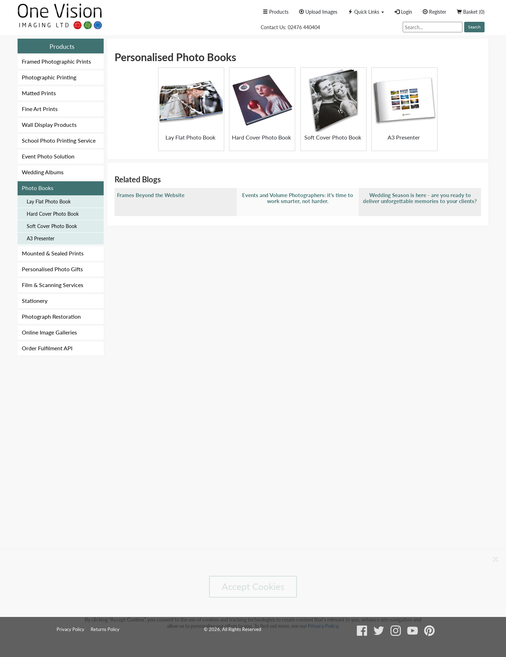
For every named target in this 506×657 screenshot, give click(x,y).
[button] (366, 12)
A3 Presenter (40, 238)
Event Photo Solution (48, 156)
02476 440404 (304, 27)
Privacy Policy (323, 626)
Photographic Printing (49, 77)
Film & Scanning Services (52, 284)
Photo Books (37, 187)
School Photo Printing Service (59, 140)
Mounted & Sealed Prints (53, 253)
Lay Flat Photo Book (49, 201)
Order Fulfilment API (47, 348)
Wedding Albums (43, 172)
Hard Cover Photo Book (53, 214)
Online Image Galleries (49, 332)
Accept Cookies (253, 586)
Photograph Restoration (51, 316)
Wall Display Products (49, 124)
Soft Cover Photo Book (52, 226)
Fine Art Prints (40, 108)
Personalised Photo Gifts (52, 269)
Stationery (34, 300)
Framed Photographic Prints (56, 61)
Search (474, 27)
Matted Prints (39, 93)
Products (62, 46)
